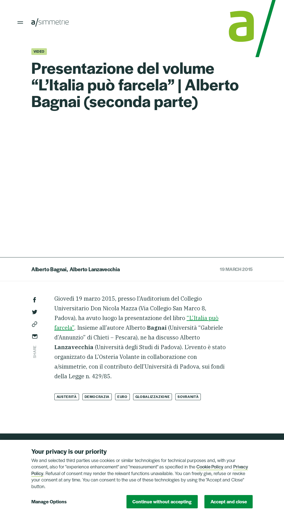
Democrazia (97, 396)
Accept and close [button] (229, 501)
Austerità (67, 396)
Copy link (34, 324)
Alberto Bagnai (49, 269)
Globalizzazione (152, 396)
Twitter (34, 312)
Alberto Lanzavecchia (95, 269)
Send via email (34, 336)
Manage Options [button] (49, 501)
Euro (122, 396)
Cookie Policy (209, 466)
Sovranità (188, 396)
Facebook (34, 299)
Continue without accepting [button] (162, 501)
